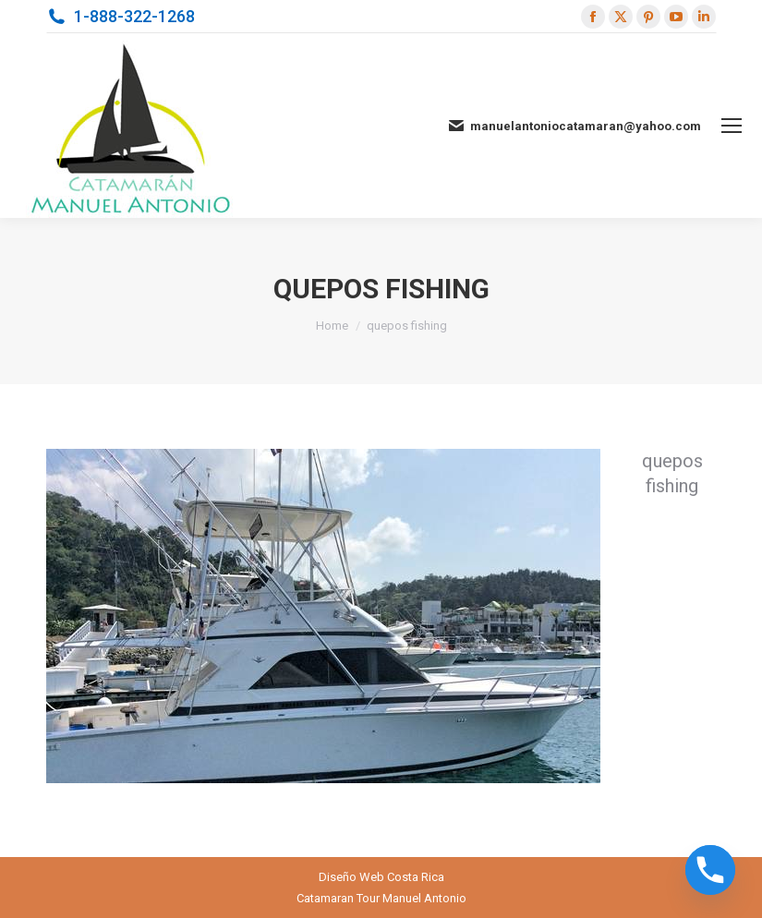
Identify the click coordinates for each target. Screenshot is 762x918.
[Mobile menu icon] (732, 126)
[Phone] (710, 870)
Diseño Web (351, 877)
